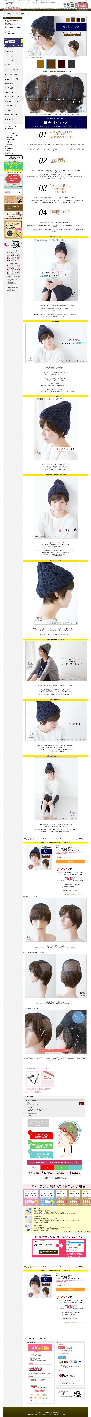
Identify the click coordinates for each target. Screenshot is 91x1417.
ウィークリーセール (10, 126)
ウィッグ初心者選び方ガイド (13, 161)
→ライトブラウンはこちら (39, 114)
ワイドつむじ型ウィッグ (11, 88)
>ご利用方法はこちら (76, 874)
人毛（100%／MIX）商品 (11, 79)
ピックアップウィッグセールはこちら (12, 47)
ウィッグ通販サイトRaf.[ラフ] (10, 14)
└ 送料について (9, 142)
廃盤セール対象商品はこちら (13, 172)
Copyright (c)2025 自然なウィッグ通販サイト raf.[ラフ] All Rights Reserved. (45, 1414)
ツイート (76, 890)
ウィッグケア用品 (9, 128)
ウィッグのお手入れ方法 (11, 135)
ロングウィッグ (9, 64)
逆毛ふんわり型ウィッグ (11, 119)
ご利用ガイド (8, 137)
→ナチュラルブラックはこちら (71, 114)
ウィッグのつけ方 (9, 133)
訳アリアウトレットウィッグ (12, 27)
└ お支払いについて (10, 139)
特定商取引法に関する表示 (52, 1412)
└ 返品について (9, 144)
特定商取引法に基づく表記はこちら (75, 894)
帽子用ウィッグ (25, 14)
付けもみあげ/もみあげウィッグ (13, 75)
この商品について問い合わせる (72, 884)
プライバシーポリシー (38, 1412)
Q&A (6, 146)
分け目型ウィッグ (9, 110)
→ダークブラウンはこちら (54, 114)
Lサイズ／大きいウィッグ (12, 97)
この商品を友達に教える (70, 886)
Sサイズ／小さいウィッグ (12, 92)
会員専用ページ (9, 153)
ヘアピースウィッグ (10, 105)
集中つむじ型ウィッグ (11, 114)
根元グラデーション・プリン (12, 101)
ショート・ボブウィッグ (11, 56)
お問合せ (7, 151)
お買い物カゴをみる (10, 148)
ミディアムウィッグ (10, 60)
